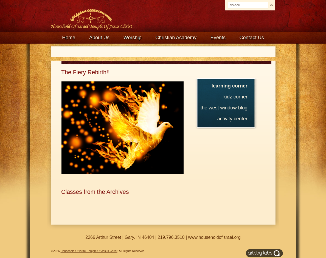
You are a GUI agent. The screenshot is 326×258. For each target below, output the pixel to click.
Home (68, 37)
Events (218, 37)
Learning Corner (230, 86)
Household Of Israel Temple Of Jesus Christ (89, 251)
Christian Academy (175, 37)
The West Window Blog (224, 107)
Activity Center (232, 118)
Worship (132, 37)
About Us (99, 37)
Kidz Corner (235, 97)
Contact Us (252, 37)
